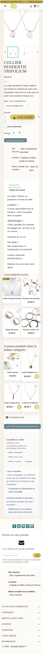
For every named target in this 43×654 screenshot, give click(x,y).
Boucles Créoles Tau (31, 330)
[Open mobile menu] (5, 6)
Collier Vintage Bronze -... (12, 403)
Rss (19, 526)
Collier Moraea (12, 372)
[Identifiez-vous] (31, 6)
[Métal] (16, 106)
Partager (14, 133)
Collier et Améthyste (30, 403)
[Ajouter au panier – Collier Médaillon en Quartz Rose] (36, 376)
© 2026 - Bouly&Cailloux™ (14, 646)
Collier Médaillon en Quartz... (30, 372)
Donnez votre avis (15, 141)
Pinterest (19, 133)
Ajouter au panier (22, 117)
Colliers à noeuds (14, 461)
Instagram (32, 526)
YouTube (23, 526)
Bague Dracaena (12, 330)
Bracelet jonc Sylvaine (31, 298)
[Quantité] (6, 117)
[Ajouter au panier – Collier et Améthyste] (36, 407)
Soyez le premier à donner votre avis (22, 426)
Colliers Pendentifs (15, 452)
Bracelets (28, 461)
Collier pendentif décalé (12, 298)
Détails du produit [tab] (17, 190)
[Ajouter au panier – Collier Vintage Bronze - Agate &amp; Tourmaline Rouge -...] (19, 407)
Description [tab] (14, 185)
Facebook (14, 526)
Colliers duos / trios (15, 457)
